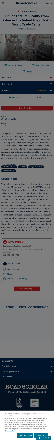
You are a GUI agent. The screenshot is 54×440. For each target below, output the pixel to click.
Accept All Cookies (25, 435)
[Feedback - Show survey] (43, 438)
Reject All (41, 435)
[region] (27, 425)
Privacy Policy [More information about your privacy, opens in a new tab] (10, 431)
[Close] (50, 414)
